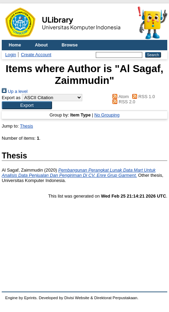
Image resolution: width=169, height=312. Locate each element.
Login (10, 54)
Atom (119, 96)
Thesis (26, 126)
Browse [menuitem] (70, 44)
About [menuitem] (41, 44)
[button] (27, 105)
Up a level (14, 91)
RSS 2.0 (122, 101)
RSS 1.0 (142, 96)
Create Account (36, 54)
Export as (11, 97)
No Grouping (107, 115)
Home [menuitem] (15, 44)
